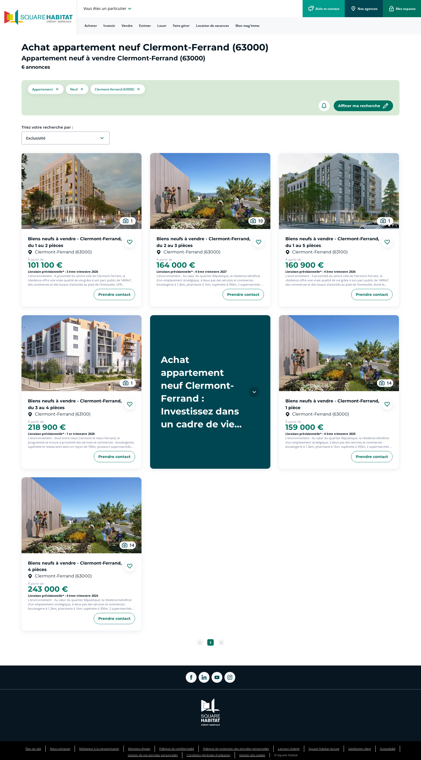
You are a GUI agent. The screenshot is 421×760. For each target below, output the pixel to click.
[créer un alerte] (324, 105)
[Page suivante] (221, 642)
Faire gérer (181, 25)
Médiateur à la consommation (99, 749)
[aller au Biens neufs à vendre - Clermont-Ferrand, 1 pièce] (339, 353)
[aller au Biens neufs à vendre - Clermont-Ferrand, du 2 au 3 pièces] (210, 191)
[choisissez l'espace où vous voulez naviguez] (108, 8)
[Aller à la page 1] (210, 642)
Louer (161, 25)
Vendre (127, 25)
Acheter (91, 25)
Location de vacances (212, 25)
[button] (46, 89)
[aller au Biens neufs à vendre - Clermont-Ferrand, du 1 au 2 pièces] (81, 191)
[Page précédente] (200, 642)
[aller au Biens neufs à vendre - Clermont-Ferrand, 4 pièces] (81, 515)
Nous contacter (60, 749)
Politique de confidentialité (176, 749)
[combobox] (67, 138)
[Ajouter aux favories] (129, 242)
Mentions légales (139, 749)
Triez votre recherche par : (47, 127)
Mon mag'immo (247, 25)
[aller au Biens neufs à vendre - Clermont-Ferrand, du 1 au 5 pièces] (339, 191)
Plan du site (33, 749)
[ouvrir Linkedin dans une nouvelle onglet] (204, 677)
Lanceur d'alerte (289, 749)
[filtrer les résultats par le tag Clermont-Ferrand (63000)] (117, 89)
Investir (109, 25)
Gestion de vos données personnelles (153, 755)
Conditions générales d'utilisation (208, 755)
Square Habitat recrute (324, 749)
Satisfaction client (359, 749)
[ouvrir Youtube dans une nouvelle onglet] (217, 677)
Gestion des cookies (252, 755)
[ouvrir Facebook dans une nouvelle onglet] (191, 677)
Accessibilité (387, 749)
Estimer (145, 25)
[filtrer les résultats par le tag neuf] (77, 89)
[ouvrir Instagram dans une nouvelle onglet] (229, 677)
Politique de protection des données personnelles (236, 749)
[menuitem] (90, 25)
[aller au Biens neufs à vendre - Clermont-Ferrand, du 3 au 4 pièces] (81, 353)
